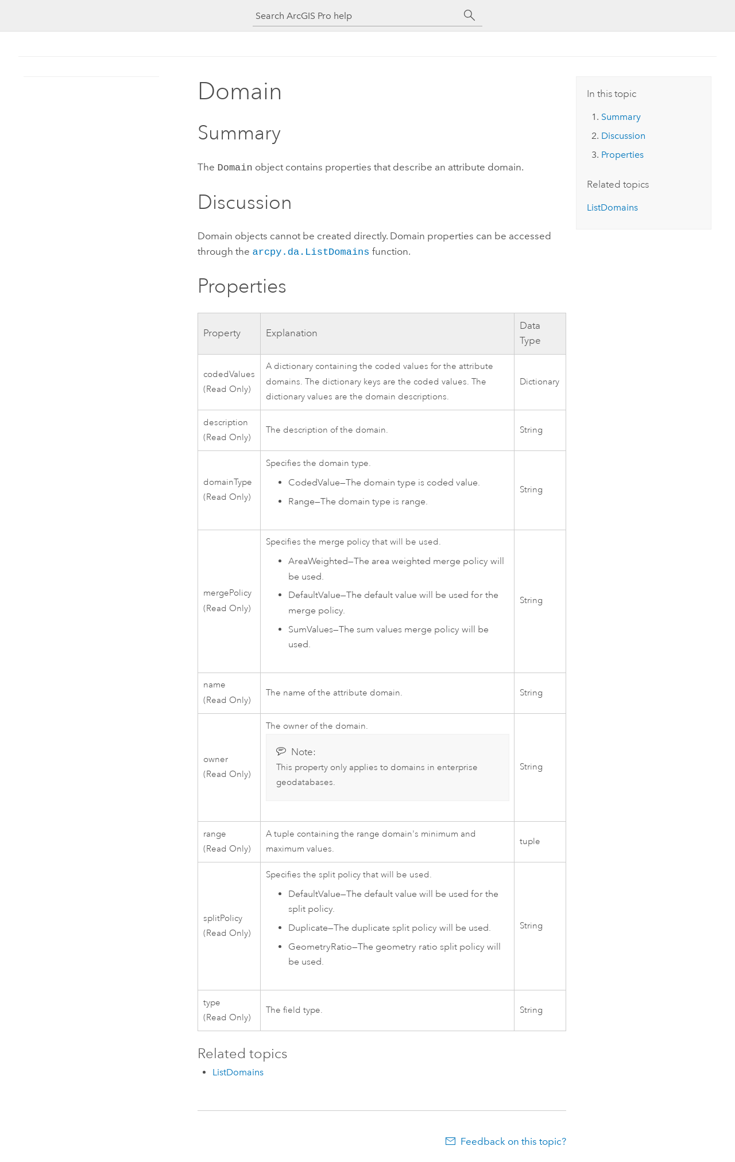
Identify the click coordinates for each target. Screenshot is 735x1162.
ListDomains (238, 1069)
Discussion (623, 135)
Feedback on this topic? (513, 1139)
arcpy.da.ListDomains (310, 250)
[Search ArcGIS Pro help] (356, 16)
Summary (621, 116)
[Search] (469, 15)
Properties (622, 154)
